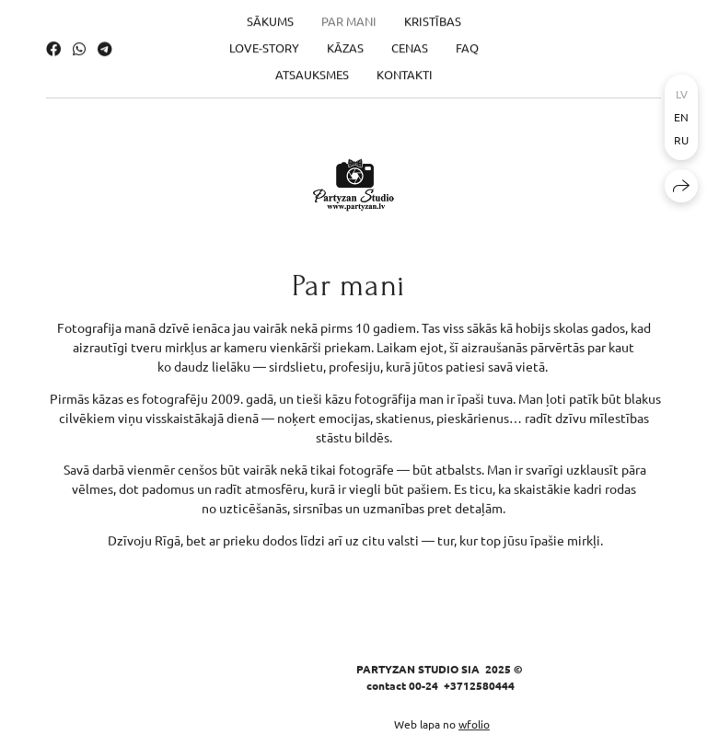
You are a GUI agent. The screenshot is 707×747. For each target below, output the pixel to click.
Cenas (409, 43)
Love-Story (264, 43)
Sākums (270, 16)
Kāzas (345, 43)
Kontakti (405, 69)
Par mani (349, 16)
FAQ (467, 43)
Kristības (432, 16)
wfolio (474, 725)
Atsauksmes (312, 69)
